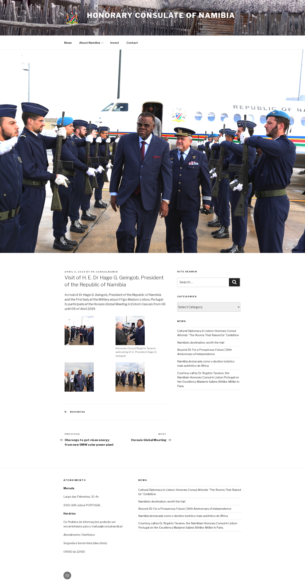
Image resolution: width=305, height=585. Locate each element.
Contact (132, 42)
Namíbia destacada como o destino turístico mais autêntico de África (183, 515)
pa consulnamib (104, 271)
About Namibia (91, 42)
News (68, 42)
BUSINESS (77, 411)
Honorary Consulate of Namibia (161, 15)
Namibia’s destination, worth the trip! (200, 342)
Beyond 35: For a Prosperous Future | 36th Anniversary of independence (184, 508)
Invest (114, 42)
